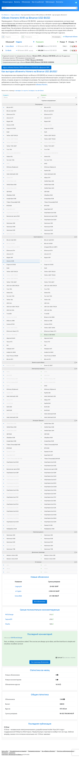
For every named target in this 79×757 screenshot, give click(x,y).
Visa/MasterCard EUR (13, 462)
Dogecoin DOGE (11, 128)
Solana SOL (10, 156)
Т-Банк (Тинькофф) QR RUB (14, 458)
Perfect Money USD (12, 378)
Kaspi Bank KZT (11, 209)
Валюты (17, 2)
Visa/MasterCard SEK (12, 500)
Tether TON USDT (12, 146)
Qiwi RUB (9, 375)
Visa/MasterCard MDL (13, 490)
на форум (31, 90)
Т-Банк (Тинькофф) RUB (13, 202)
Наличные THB (11, 549)
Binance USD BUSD (12, 334)
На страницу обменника (40, 662)
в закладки (18, 90)
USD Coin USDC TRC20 (13, 306)
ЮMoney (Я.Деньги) (12, 167)
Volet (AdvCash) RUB (12, 413)
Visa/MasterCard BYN (13, 483)
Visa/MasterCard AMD (13, 486)
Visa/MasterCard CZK (12, 507)
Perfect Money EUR (12, 382)
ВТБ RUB (9, 205)
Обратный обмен (71, 36)
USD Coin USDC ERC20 (13, 285)
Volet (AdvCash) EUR (12, 417)
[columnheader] (3, 42)
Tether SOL (10, 299)
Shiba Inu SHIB (11, 320)
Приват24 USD (11, 525)
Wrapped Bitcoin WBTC (13, 247)
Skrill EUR (9, 410)
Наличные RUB (11, 226)
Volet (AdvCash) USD (12, 174)
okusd (8, 568)
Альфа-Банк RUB (11, 198)
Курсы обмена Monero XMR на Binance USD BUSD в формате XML (26, 67)
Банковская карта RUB (13, 216)
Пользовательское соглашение (18, 751)
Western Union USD (12, 555)
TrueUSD (9, 313)
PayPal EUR (10, 403)
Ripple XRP (10, 121)
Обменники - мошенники (8, 752)
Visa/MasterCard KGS (12, 511)
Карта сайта (5, 751)
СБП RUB (9, 191)
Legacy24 (18, 586)
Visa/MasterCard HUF (12, 493)
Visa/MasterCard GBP (13, 472)
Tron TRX (9, 149)
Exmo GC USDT (11, 365)
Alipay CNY (10, 177)
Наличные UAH (11, 233)
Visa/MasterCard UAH (13, 219)
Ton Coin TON (10, 160)
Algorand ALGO (11, 338)
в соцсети (25, 90)
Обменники (26, 2)
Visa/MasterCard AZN (13, 521)
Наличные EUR (11, 230)
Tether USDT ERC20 (12, 135)
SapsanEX (8, 619)
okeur (8, 572)
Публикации (50, 2)
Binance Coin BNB (12, 317)
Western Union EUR (12, 558)
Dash (8, 132)
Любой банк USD (11, 181)
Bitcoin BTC (10, 107)
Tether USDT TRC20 (12, 139)
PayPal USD (10, 170)
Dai (7, 345)
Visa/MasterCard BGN (13, 518)
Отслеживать (56, 37)
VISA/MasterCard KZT (13, 479)
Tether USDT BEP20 (12, 142)
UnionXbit (18, 596)
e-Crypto (18, 591)
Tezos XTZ (9, 341)
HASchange (9, 614)
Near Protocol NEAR (12, 355)
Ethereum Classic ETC (13, 331)
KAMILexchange (16, 637)
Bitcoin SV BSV (11, 243)
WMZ (8, 163)
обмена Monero (41, 84)
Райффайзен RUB (12, 528)
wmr (8, 565)
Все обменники (39, 601)
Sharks (7, 624)
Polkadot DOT (10, 348)
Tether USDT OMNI (12, 327)
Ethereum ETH (11, 114)
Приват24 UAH (11, 451)
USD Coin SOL (10, 310)
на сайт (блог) (40, 90)
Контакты (59, 2)
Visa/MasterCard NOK (13, 514)
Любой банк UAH (11, 188)
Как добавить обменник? (48, 751)
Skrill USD (9, 406)
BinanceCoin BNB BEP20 (13, 153)
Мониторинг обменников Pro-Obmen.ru (12, 754)
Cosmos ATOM (11, 324)
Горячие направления (48, 100)
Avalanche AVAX (11, 352)
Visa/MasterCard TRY (12, 497)
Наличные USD (11, 223)
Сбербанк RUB (11, 195)
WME (8, 371)
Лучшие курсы (7, 2)
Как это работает (38, 2)
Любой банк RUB (11, 184)
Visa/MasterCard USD (13, 212)
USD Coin (9, 303)
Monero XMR (10, 125)
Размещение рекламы (34, 751)
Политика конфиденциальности (65, 751)
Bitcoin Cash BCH (11, 111)
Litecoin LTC (10, 118)
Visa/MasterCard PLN (12, 504)
